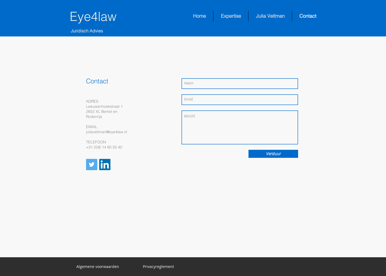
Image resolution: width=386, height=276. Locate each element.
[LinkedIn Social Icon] (104, 164)
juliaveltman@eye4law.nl (106, 131)
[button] (97, 266)
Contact (97, 81)
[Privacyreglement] (158, 266)
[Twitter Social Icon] (91, 164)
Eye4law (93, 16)
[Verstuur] (273, 154)
